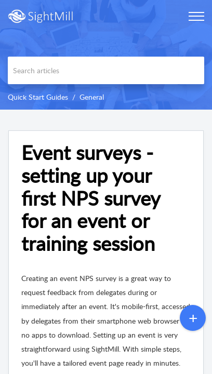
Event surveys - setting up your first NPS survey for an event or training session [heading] (90, 198)
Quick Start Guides (38, 97)
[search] (106, 70)
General (92, 97)
